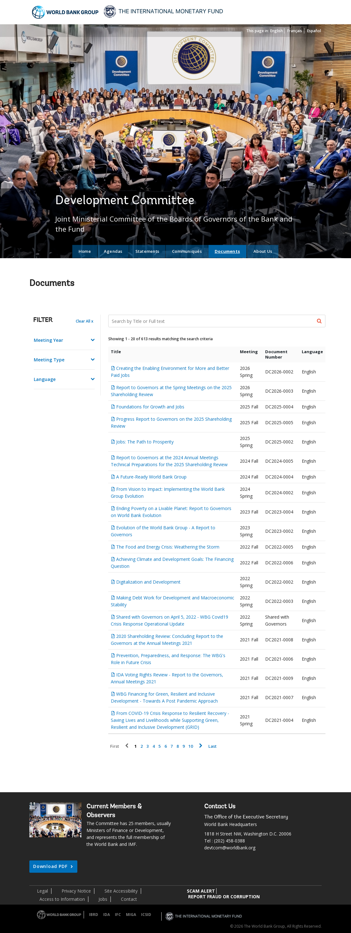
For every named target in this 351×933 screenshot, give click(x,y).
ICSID (146, 914)
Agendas (113, 251)
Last (212, 746)
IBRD (93, 914)
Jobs (102, 899)
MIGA (131, 914)
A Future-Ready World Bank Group (151, 477)
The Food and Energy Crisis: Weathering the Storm (167, 547)
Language (45, 379)
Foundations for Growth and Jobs (150, 407)
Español (314, 30)
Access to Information (62, 899)
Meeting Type (49, 360)
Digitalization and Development (148, 582)
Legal (42, 891)
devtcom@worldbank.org (229, 848)
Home (85, 251)
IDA (106, 914)
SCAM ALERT (201, 891)
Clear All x (84, 321)
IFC (118, 914)
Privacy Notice (76, 891)
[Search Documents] (217, 321)
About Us (262, 251)
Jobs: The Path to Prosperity (145, 442)
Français (294, 30)
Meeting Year (48, 340)
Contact (129, 899)
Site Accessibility (121, 891)
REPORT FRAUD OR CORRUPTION (224, 897)
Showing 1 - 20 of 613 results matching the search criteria (160, 339)
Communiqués (187, 251)
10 (190, 746)
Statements (147, 251)
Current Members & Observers (114, 811)
